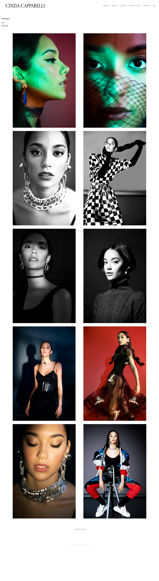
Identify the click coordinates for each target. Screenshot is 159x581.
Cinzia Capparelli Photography (79, 545)
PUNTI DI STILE (135, 6)
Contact (147, 6)
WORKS (106, 6)
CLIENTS (123, 6)
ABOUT (114, 6)
